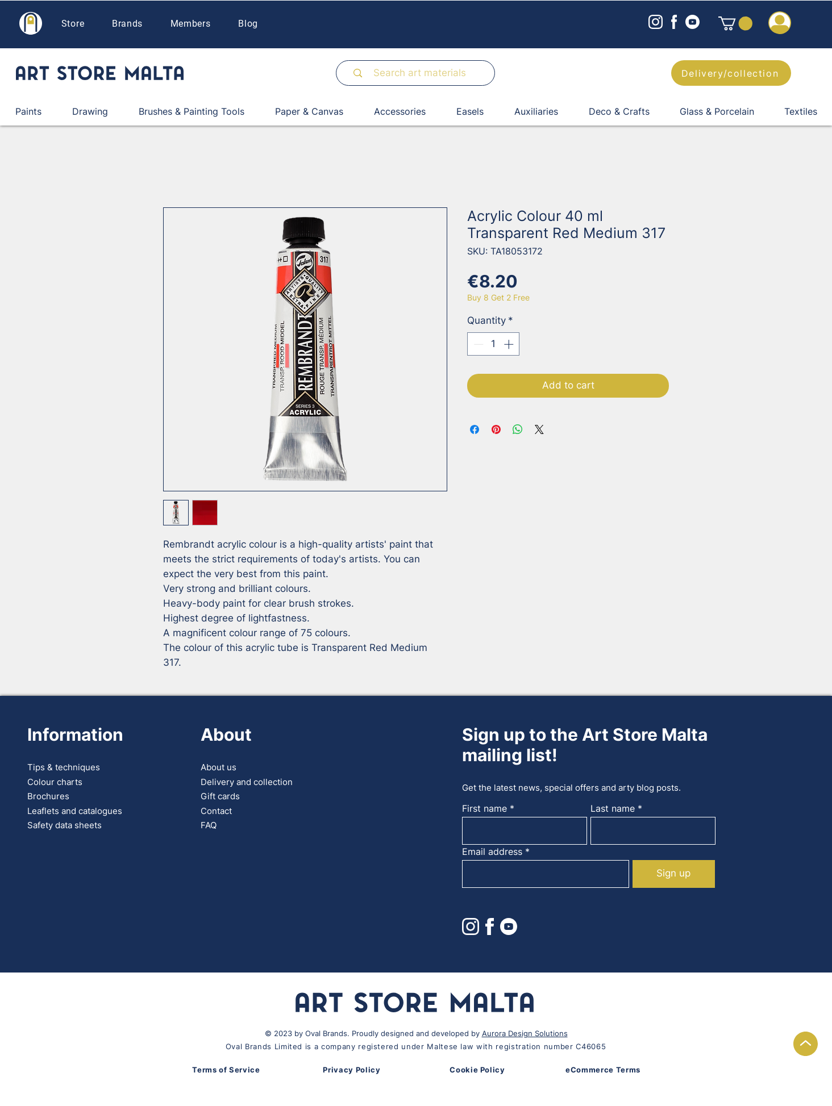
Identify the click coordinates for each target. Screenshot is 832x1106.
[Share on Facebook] (474, 429)
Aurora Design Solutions (525, 1033)
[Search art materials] (420, 73)
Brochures (48, 796)
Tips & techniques (63, 767)
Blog (248, 23)
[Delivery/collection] (731, 73)
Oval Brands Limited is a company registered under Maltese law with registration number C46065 (416, 1046)
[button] (735, 23)
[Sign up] (674, 874)
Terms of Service (226, 1069)
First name (484, 808)
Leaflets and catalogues (74, 810)
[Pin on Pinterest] (496, 429)
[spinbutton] (493, 344)
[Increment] (509, 344)
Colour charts (54, 782)
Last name (612, 808)
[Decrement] (477, 344)
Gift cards (220, 796)
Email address (492, 851)
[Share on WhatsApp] (518, 429)
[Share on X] (539, 429)
